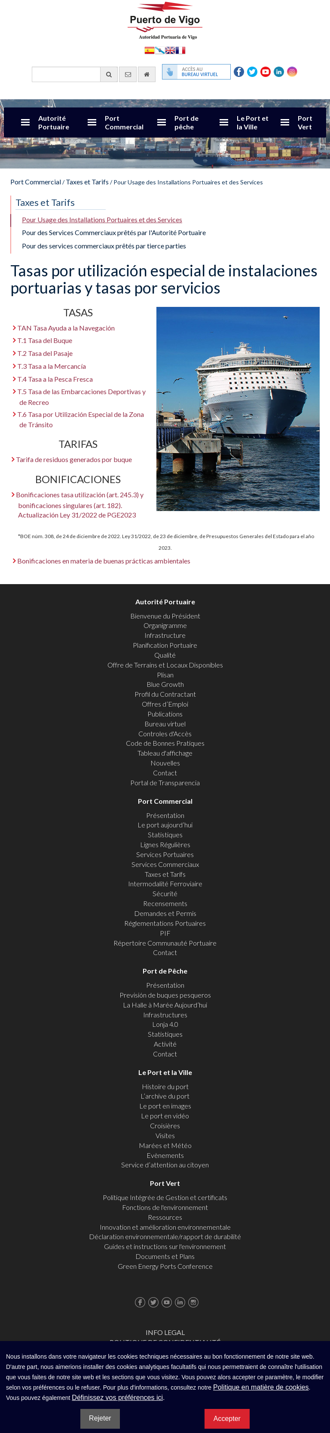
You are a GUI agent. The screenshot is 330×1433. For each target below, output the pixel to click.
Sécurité (165, 893)
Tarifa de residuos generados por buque (74, 459)
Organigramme (165, 625)
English (170, 50)
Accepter (227, 1418)
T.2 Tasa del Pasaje (45, 353)
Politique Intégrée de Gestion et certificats (165, 1197)
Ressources (165, 1217)
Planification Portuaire (165, 645)
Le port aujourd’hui (165, 825)
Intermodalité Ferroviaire (165, 883)
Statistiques (165, 834)
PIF (165, 933)
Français (180, 50)
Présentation (165, 815)
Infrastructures (165, 1014)
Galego (160, 50)
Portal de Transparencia (165, 782)
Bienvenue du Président (165, 616)
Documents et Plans (165, 1256)
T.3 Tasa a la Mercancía (51, 366)
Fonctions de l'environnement (165, 1207)
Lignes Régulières (165, 844)
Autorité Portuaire (53, 122)
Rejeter (100, 1418)
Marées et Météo (165, 1145)
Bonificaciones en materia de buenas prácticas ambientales (103, 561)
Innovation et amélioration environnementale (165, 1227)
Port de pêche (186, 122)
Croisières (165, 1125)
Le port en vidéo (165, 1115)
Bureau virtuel (165, 724)
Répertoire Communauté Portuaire (165, 943)
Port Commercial (124, 122)
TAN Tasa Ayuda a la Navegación (66, 328)
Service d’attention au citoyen (165, 1164)
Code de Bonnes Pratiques (165, 743)
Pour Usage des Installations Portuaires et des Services (102, 219)
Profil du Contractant (165, 694)
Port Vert (305, 122)
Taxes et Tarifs (87, 182)
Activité (165, 1044)
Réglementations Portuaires (165, 923)
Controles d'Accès (165, 733)
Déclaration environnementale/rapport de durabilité (165, 1236)
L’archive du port (165, 1096)
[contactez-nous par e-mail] (128, 74)
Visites (165, 1135)
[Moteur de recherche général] (75, 74)
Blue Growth (165, 684)
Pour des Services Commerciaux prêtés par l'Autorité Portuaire (114, 232)
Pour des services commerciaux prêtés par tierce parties (104, 246)
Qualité (165, 655)
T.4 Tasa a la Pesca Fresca (55, 379)
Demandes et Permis (165, 913)
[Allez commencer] (147, 74)
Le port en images (165, 1106)
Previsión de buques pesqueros (165, 995)
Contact (165, 773)
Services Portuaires (165, 854)
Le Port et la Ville (253, 122)
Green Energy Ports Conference (165, 1266)
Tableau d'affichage (165, 753)
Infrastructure (165, 635)
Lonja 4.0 (165, 1024)
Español (149, 50)
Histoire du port (165, 1086)
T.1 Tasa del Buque (44, 340)
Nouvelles (165, 763)
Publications (165, 714)
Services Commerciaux (165, 864)
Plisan (165, 675)
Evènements (165, 1155)
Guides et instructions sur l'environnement (165, 1246)
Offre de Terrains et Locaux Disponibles (165, 665)
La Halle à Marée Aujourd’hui (165, 1005)
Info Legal (165, 1332)
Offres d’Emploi (165, 704)
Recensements (165, 903)
